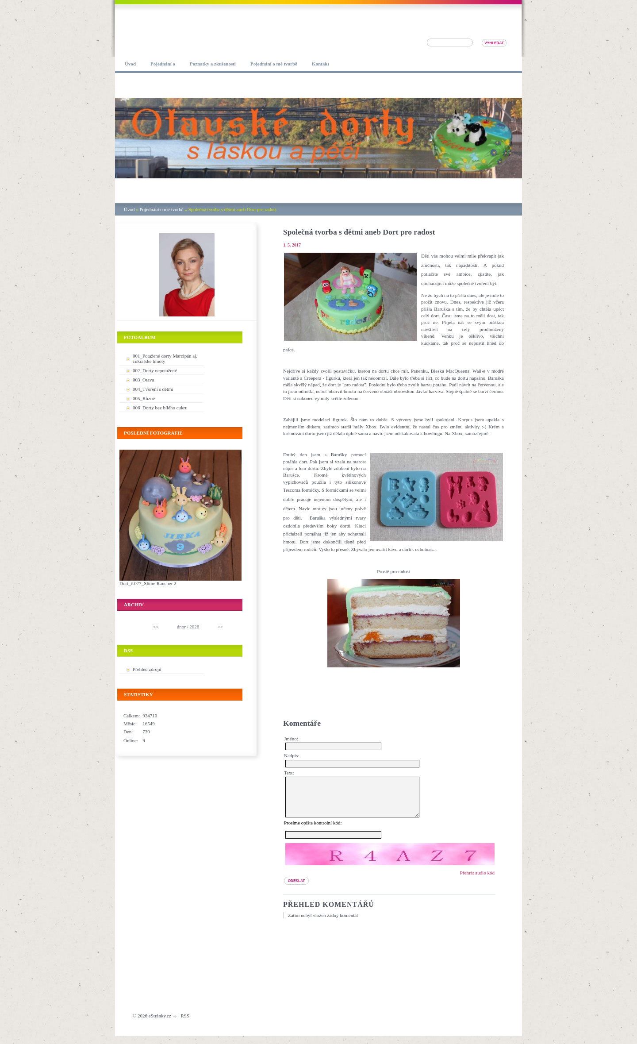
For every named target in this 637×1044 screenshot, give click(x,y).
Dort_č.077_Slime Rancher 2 (148, 583)
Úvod (129, 209)
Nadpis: (291, 755)
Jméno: (291, 738)
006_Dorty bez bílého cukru (160, 407)
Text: (289, 772)
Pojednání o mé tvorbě (161, 209)
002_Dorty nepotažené (155, 370)
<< (155, 626)
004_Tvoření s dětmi (153, 389)
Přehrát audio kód (477, 880)
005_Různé (144, 398)
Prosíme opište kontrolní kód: (313, 830)
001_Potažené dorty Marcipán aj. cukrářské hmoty (165, 358)
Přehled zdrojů (147, 669)
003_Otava (143, 379)
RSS (184, 1023)
